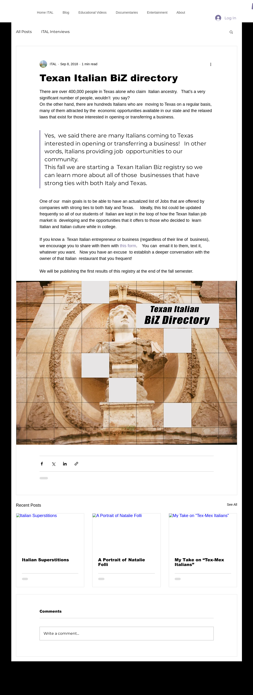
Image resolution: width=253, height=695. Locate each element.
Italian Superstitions (45, 560)
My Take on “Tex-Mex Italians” (199, 562)
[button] (231, 32)
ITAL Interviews (55, 31)
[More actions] (211, 64)
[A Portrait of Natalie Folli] (126, 532)
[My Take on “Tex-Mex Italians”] (203, 532)
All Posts (24, 31)
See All (232, 504)
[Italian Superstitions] (50, 532)
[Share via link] (76, 463)
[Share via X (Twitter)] (53, 463)
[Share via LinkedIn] (65, 463)
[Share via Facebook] (42, 463)
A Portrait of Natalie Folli (121, 562)
